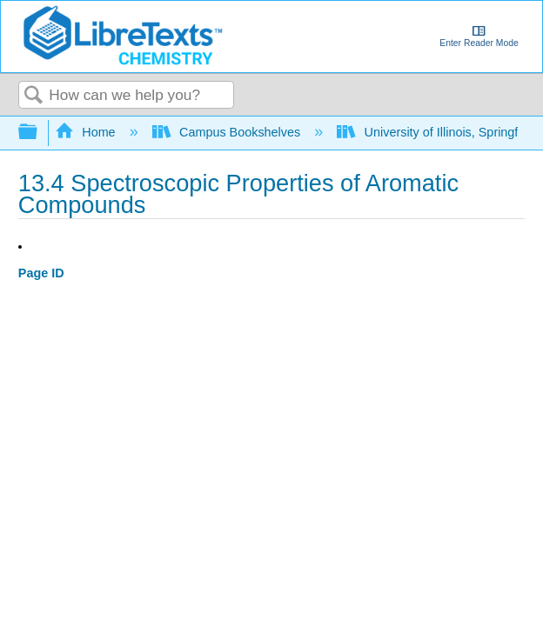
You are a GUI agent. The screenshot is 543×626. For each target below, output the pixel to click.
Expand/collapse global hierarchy (39, 132)
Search (34, 96)
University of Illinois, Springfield (439, 132)
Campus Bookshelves (228, 132)
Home (87, 132)
